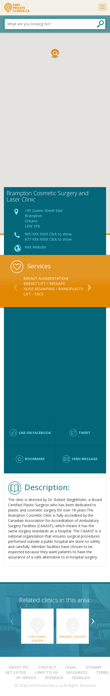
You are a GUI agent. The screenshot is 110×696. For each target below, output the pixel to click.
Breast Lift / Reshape (44, 283)
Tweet (84, 432)
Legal (71, 667)
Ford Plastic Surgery (37, 638)
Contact (47, 667)
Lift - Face (33, 294)
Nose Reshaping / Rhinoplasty (53, 288)
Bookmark (35, 458)
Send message (84, 458)
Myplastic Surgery (72, 637)
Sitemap (93, 667)
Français (81, 677)
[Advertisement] (55, 129)
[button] (55, 53)
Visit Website (35, 247)
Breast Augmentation (45, 278)
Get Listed (15, 672)
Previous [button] (15, 285)
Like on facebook (35, 432)
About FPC (19, 667)
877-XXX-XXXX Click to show (48, 239)
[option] (55, 286)
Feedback (54, 677)
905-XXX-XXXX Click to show (48, 233)
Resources (76, 672)
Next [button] (89, 285)
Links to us (46, 672)
